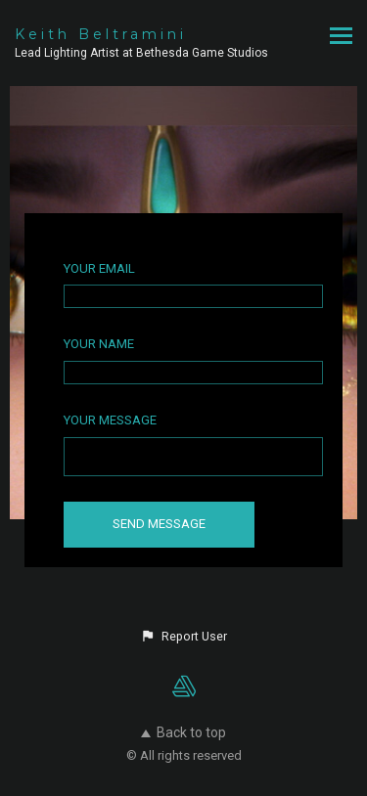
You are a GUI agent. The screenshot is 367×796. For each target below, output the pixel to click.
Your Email (99, 268)
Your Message (110, 420)
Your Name (99, 343)
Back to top (183, 732)
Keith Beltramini (101, 34)
